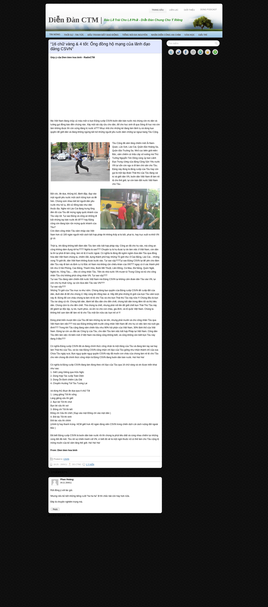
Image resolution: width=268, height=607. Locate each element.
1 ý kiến (90, 464)
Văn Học (189, 35)
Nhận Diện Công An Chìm (166, 35)
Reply (55, 509)
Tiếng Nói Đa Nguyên (134, 35)
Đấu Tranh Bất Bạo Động (103, 35)
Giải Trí (202, 35)
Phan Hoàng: (67, 479)
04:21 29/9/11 (66, 483)
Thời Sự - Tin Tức (74, 35)
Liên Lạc (173, 10)
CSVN (66, 459)
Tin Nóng (54, 34)
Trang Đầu (158, 10)
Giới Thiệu (189, 10)
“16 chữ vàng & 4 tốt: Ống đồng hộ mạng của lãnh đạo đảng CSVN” (100, 46)
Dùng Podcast (208, 9)
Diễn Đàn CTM (73, 20)
